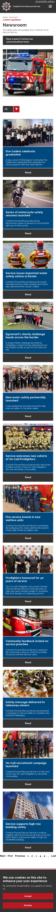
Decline (28, 905)
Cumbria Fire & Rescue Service (26, 6)
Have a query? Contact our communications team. (19, 40)
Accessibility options (45, 1)
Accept (28, 896)
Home (5, 17)
